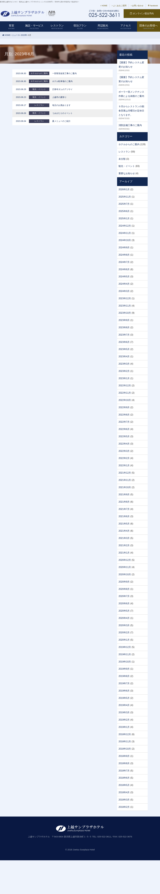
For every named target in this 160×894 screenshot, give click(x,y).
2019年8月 (124, 676)
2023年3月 (124, 364)
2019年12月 (125, 647)
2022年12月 (125, 385)
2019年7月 (124, 683)
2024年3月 (124, 291)
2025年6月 (124, 211)
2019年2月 (124, 719)
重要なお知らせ (127, 173)
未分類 (122, 159)
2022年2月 (124, 458)
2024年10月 (125, 240)
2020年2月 (124, 632)
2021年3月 (124, 538)
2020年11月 (125, 567)
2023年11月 (125, 305)
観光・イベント (127, 166)
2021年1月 (124, 552)
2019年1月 (124, 727)
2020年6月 (124, 603)
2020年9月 (124, 581)
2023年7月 (124, 334)
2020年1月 (124, 640)
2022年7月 (124, 422)
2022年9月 (124, 407)
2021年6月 (124, 516)
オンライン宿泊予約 (142, 13)
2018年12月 (125, 734)
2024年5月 (124, 276)
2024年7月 (124, 262)
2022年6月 (124, 429)
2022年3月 (124, 451)
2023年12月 (125, 298)
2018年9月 (124, 756)
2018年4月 (124, 792)
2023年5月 (124, 349)
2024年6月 (124, 269)
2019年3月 (124, 712)
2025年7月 (124, 204)
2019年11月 (125, 654)
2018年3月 (124, 799)
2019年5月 (124, 698)
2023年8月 (124, 327)
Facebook (153, 6)
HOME (103, 6)
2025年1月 (124, 218)
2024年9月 (124, 247)
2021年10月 (125, 487)
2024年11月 (125, 233)
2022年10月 (125, 400)
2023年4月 (124, 356)
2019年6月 (124, 690)
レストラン (124, 151)
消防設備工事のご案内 (130, 125)
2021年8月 (124, 502)
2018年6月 (124, 778)
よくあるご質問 (119, 6)
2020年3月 (124, 625)
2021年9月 (124, 494)
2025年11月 (125, 196)
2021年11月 (125, 480)
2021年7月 (124, 509)
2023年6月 (124, 342)
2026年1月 (124, 189)
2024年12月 (125, 226)
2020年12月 (125, 560)
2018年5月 (124, 785)
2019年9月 (124, 669)
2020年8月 (124, 589)
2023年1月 (124, 378)
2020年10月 (125, 574)
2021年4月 (124, 531)
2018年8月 (124, 763)
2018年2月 (124, 807)
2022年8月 (124, 414)
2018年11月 (125, 741)
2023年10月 (125, 313)
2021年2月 (124, 545)
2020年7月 (124, 596)
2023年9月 (124, 320)
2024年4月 (124, 284)
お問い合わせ (137, 6)
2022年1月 (124, 465)
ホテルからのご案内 (129, 144)
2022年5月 (124, 436)
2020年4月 (124, 618)
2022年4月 (124, 443)
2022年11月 (125, 393)
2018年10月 (125, 749)
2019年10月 (125, 661)
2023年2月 (124, 371)
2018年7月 (124, 770)
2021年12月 (125, 473)
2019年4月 (124, 705)
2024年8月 (124, 255)
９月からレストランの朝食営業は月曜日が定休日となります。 (131, 110)
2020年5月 (124, 611)
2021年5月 (124, 523)
